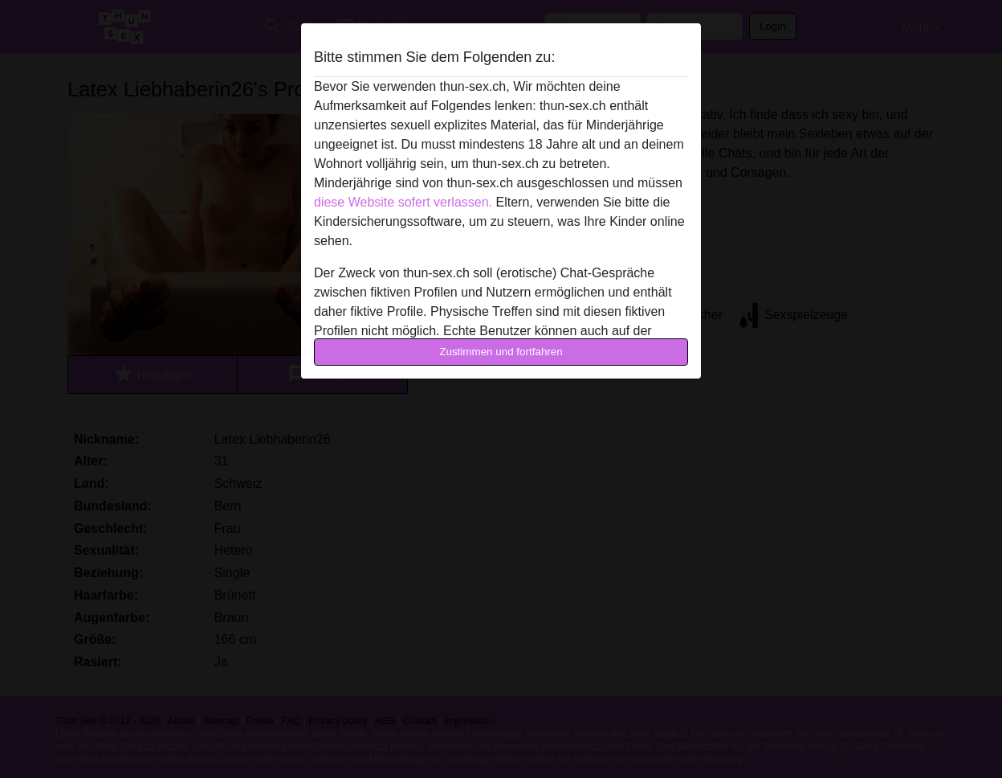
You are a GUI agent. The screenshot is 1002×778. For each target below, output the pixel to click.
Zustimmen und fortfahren (501, 352)
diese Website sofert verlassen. (403, 202)
